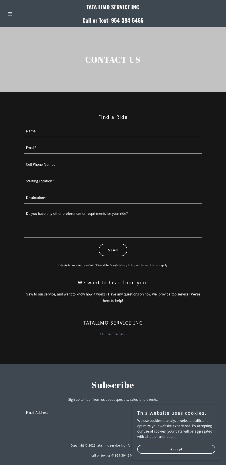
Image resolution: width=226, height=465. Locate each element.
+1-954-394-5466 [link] (113, 334)
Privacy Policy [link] (127, 265)
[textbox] (113, 131)
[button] (21, 13)
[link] (113, 21)
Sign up (185, 413)
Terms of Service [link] (150, 265)
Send (113, 249)
